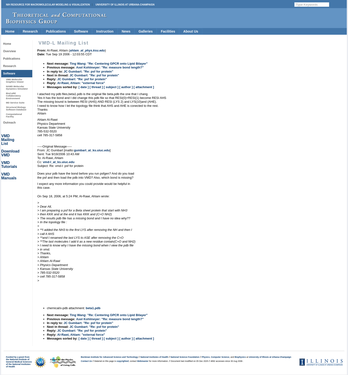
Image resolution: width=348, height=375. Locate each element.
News (126, 31)
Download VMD (10, 153)
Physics (206, 357)
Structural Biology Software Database (16, 108)
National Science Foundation (185, 357)
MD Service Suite (15, 102)
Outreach (9, 122)
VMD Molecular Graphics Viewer (15, 80)
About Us (190, 31)
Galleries (145, 31)
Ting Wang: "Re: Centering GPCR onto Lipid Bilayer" (109, 63)
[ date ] (83, 87)
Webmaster (142, 361)
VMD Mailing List (7, 140)
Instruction (104, 31)
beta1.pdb (93, 308)
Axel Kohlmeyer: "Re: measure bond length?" (110, 67)
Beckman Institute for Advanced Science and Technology (109, 357)
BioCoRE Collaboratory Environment (13, 96)
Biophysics (240, 357)
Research (30, 31)
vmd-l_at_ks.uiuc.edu (58, 162)
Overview (9, 51)
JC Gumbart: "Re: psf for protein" (88, 71)
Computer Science (220, 357)
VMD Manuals (9, 176)
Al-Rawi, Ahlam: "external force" (81, 83)
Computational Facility (14, 115)
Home (10, 31)
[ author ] (126, 87)
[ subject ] (111, 87)
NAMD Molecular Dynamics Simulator (17, 87)
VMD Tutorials (9, 165)
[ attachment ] (144, 87)
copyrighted (122, 361)
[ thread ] (96, 87)
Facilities (168, 31)
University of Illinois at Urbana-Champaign (125, 4)
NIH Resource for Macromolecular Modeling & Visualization (48, 4)
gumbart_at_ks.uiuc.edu (92, 150)
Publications (56, 31)
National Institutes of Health (154, 357)
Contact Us (86, 361)
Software (81, 31)
